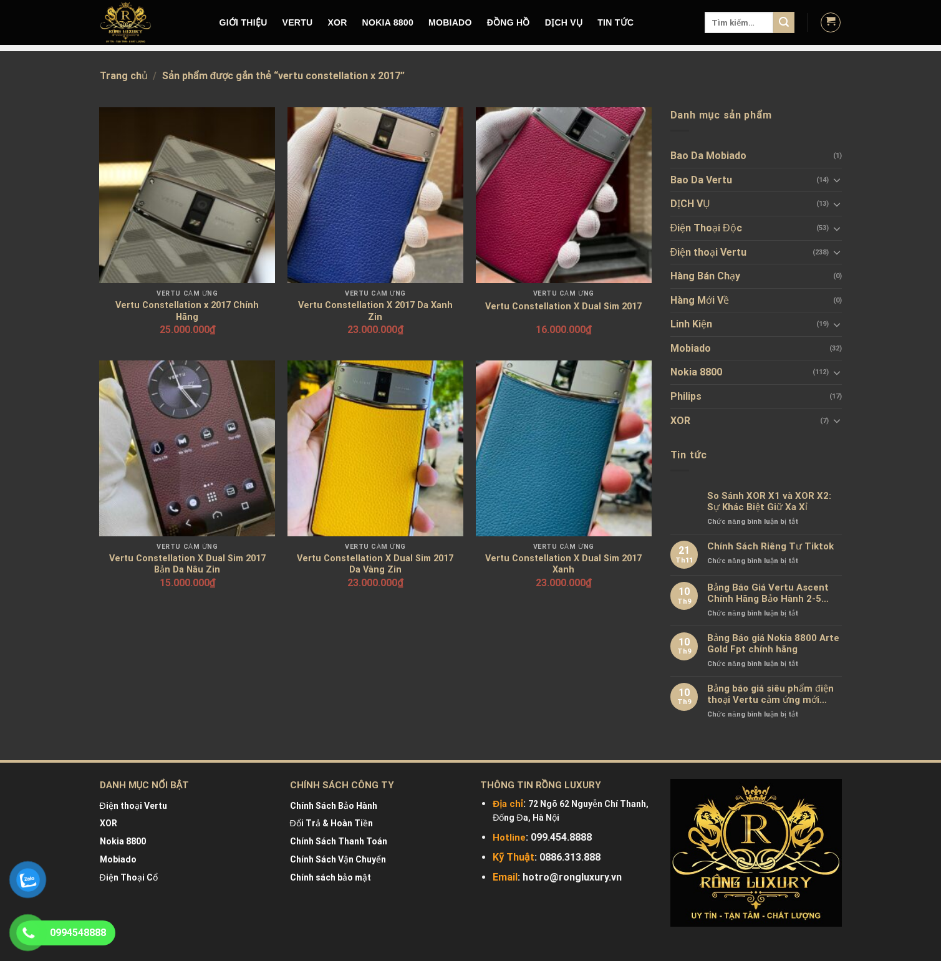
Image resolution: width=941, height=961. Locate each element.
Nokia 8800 (696, 372)
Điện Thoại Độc (706, 228)
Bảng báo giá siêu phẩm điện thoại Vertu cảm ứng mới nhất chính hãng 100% (770, 694)
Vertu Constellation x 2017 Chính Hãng (187, 311)
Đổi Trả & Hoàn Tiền (331, 823)
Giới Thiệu (244, 22)
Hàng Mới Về (699, 300)
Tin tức (615, 22)
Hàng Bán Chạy (705, 276)
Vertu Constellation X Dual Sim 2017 (563, 306)
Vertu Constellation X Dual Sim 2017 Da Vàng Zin (375, 564)
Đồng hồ (508, 22)
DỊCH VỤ (564, 22)
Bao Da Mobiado (708, 156)
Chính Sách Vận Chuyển (338, 859)
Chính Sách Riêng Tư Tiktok (770, 546)
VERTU (297, 22)
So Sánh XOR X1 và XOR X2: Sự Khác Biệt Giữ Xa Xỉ (769, 501)
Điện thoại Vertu (708, 252)
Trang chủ (124, 76)
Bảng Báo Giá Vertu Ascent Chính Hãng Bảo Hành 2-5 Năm (768, 593)
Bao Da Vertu (701, 180)
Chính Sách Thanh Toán (338, 841)
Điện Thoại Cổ (129, 877)
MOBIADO (450, 22)
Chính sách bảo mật (330, 877)
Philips (686, 396)
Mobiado (690, 348)
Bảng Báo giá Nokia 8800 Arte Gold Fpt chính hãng (773, 643)
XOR (337, 22)
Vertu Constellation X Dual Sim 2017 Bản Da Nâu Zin (187, 564)
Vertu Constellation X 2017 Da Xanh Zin (375, 311)
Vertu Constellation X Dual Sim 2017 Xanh (563, 564)
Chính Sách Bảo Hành (333, 806)
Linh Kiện (691, 324)
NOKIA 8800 (387, 22)
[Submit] (783, 22)
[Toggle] (837, 179)
